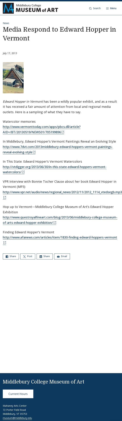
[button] (94, 8)
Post (27, 256)
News (6, 23)
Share (11, 256)
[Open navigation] (111, 8)
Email (62, 256)
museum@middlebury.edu (17, 418)
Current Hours (18, 394)
